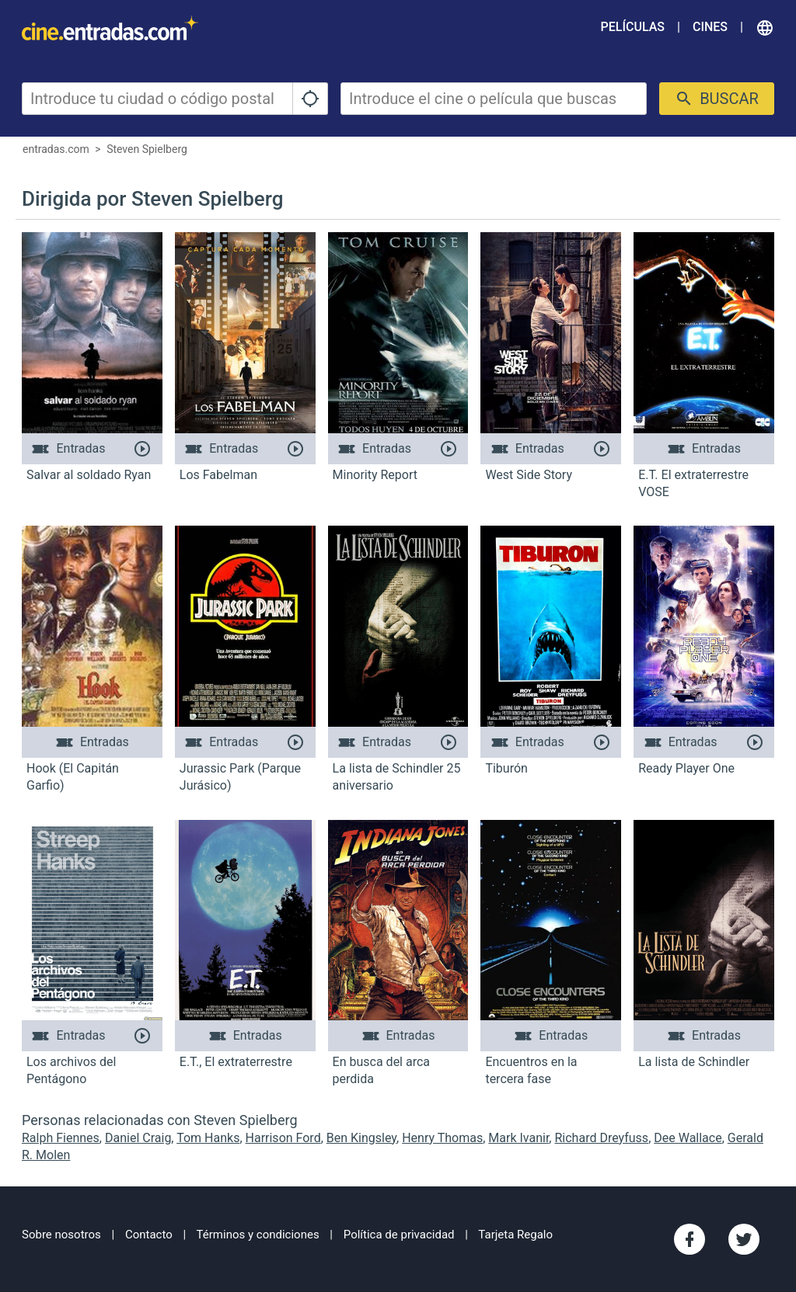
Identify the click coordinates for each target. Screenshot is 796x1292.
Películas (633, 26)
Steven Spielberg (146, 149)
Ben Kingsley (361, 1137)
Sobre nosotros (61, 1235)
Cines (710, 26)
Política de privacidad (399, 1235)
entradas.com (56, 149)
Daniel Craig (138, 1137)
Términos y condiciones (258, 1235)
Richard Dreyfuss (601, 1137)
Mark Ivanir (518, 1137)
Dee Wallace (687, 1137)
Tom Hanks (207, 1137)
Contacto (149, 1235)
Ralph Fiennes (61, 1137)
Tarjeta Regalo (515, 1235)
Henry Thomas (442, 1137)
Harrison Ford (283, 1137)
